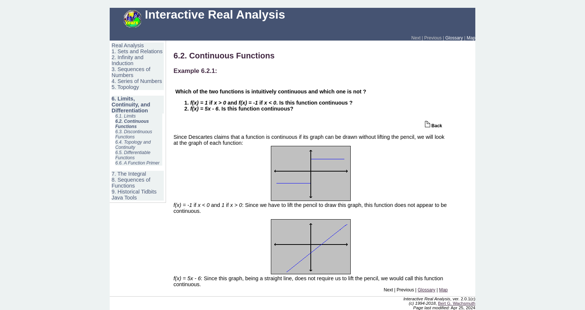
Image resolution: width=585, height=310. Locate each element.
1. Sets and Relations (137, 51)
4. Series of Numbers (137, 81)
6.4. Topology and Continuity (133, 145)
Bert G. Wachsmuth (456, 303)
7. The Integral (129, 174)
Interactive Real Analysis (204, 14)
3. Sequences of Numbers (131, 72)
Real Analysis (128, 45)
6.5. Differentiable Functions (132, 155)
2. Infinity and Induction (128, 60)
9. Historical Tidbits (134, 192)
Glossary (454, 38)
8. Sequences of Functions (131, 183)
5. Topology (125, 87)
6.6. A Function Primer (137, 163)
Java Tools (124, 198)
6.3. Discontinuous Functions (133, 134)
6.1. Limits (125, 116)
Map (471, 38)
